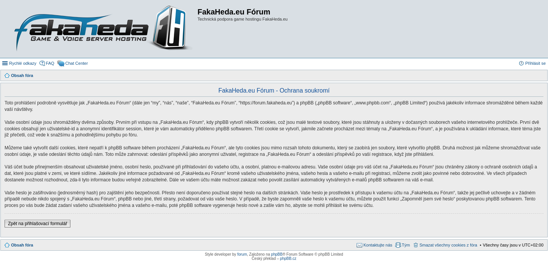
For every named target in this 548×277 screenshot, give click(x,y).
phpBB (276, 254)
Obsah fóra (22, 245)
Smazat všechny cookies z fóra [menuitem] (448, 245)
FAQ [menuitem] (50, 63)
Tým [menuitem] (406, 245)
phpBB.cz (288, 258)
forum (242, 254)
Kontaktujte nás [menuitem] (377, 245)
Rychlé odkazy (23, 63)
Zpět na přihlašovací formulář (37, 223)
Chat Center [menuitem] (76, 63)
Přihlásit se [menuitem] (535, 63)
